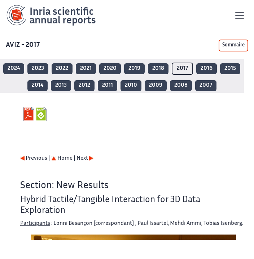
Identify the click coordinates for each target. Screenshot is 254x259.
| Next (83, 158)
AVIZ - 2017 (23, 45)
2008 (181, 85)
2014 (37, 85)
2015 (230, 68)
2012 (84, 85)
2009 (155, 85)
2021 (86, 68)
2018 (158, 68)
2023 (38, 68)
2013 (61, 85)
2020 (110, 68)
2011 (107, 85)
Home (62, 158)
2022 (62, 68)
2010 (131, 85)
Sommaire (233, 45)
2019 (134, 68)
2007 (206, 85)
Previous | (35, 158)
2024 (14, 68)
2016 (207, 68)
